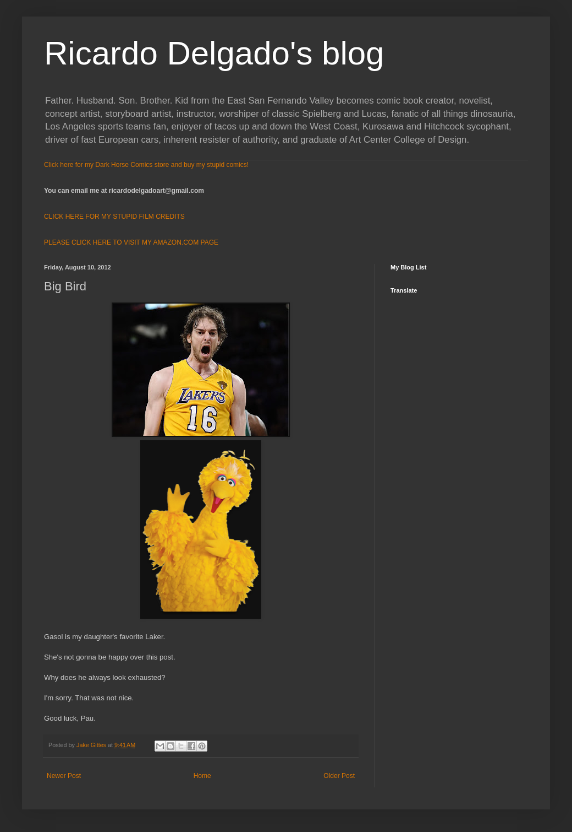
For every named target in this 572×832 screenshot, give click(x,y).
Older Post (339, 776)
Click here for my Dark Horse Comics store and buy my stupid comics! (146, 165)
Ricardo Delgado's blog (214, 53)
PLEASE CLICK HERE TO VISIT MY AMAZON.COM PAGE (131, 242)
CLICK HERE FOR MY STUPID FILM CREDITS (114, 216)
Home (202, 776)
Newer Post (64, 776)
